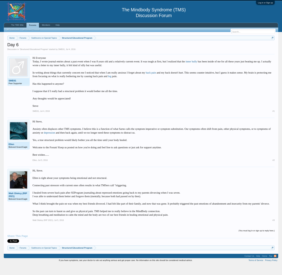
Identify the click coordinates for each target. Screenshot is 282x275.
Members (46, 25)
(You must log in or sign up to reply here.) (257, 241)
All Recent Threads (31, 30)
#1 (273, 122)
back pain (151, 83)
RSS (275, 266)
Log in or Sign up (265, 3)
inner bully (191, 72)
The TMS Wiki (17, 25)
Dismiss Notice (271, 46)
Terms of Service (256, 271)
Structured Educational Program (34, 60)
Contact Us (249, 267)
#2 (273, 171)
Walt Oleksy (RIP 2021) (18, 205)
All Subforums (13, 30)
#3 (273, 231)
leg (109, 87)
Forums (32, 25)
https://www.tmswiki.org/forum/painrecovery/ (172, 46)
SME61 (61, 60)
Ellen (11, 155)
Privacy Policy (271, 271)
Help (58, 25)
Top (270, 267)
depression (49, 143)
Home (264, 267)
